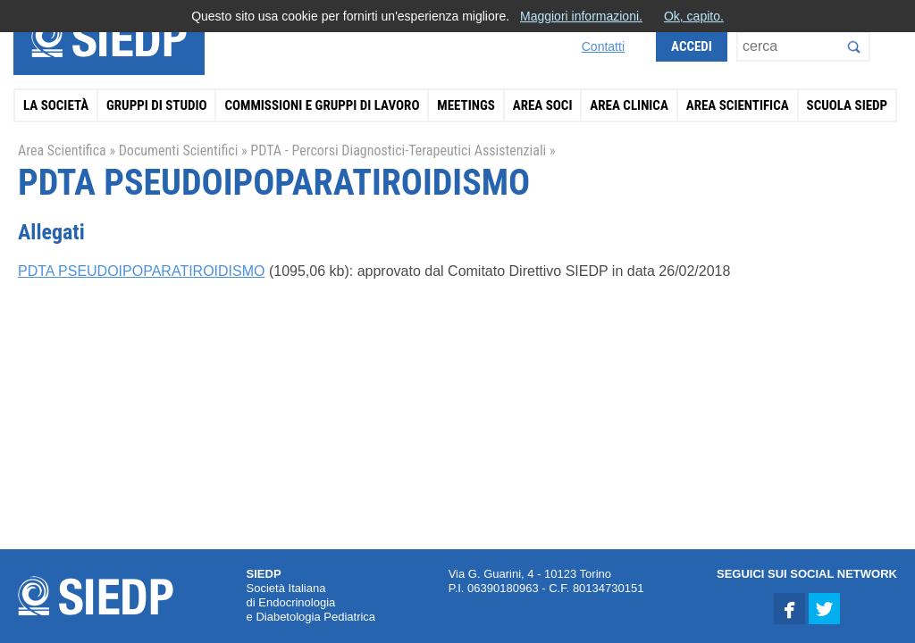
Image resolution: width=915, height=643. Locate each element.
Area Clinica (629, 105)
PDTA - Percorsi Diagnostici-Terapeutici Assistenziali (398, 150)
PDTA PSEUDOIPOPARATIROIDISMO (141, 271)
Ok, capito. (694, 16)
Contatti (603, 46)
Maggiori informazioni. (581, 16)
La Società (55, 105)
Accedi (691, 46)
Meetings (466, 105)
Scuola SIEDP (847, 105)
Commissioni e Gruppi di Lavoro (321, 105)
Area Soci (543, 105)
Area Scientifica (737, 105)
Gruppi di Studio (156, 105)
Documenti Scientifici (179, 150)
